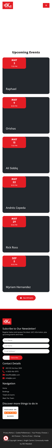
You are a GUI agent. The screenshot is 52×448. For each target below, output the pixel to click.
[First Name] (26, 340)
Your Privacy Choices (39, 433)
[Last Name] (26, 346)
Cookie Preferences (23, 433)
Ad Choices (16, 436)
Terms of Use (27, 436)
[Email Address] (26, 351)
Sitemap (37, 436)
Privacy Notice (8, 433)
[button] (26, 297)
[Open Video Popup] (46, 5)
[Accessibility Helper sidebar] (5, 438)
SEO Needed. (27, 444)
